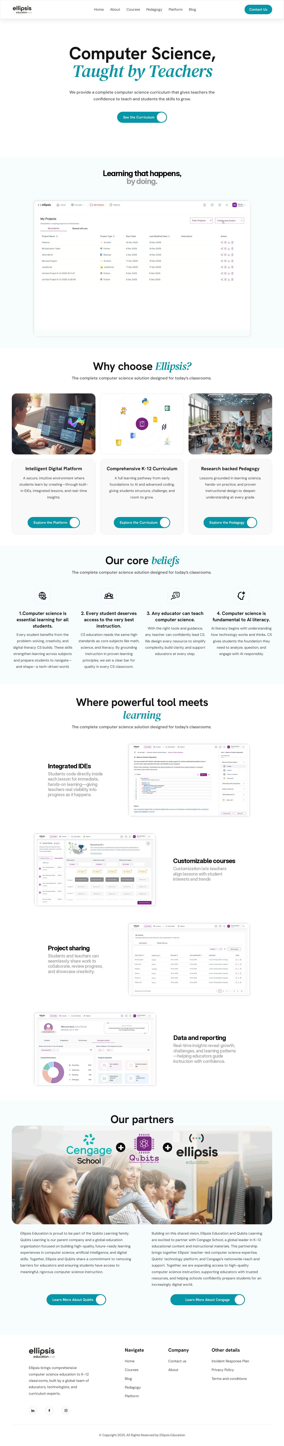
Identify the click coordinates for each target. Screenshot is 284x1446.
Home (130, 1361)
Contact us (177, 1361)
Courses (131, 1369)
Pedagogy (133, 1387)
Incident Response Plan (230, 1361)
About (173, 1369)
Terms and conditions (229, 1378)
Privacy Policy (223, 1369)
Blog (128, 1378)
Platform (132, 1396)
